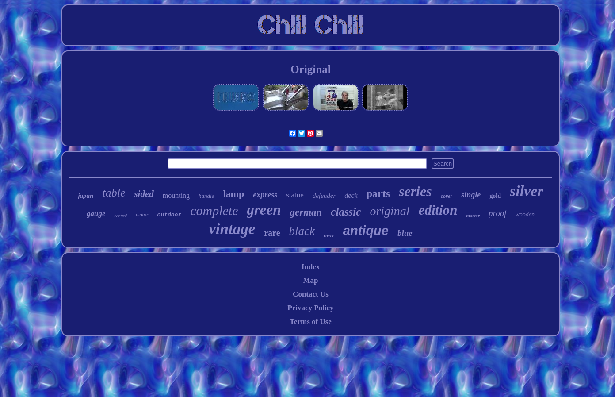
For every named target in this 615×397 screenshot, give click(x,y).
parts (378, 193)
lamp (233, 193)
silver (526, 191)
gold (495, 196)
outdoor (169, 215)
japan (85, 195)
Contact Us (311, 294)
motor (142, 215)
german (306, 212)
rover (329, 235)
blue (405, 233)
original (389, 211)
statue (295, 195)
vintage (232, 229)
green (264, 210)
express (265, 194)
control (120, 215)
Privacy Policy (310, 308)
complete (214, 210)
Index (311, 266)
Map (310, 280)
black (302, 231)
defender (324, 195)
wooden (525, 214)
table (113, 192)
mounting (176, 195)
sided (143, 194)
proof (497, 213)
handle (206, 196)
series (415, 191)
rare (272, 233)
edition (438, 210)
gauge (96, 213)
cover (447, 196)
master (473, 215)
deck (350, 195)
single (471, 194)
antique (366, 231)
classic (346, 212)
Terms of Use (311, 321)
